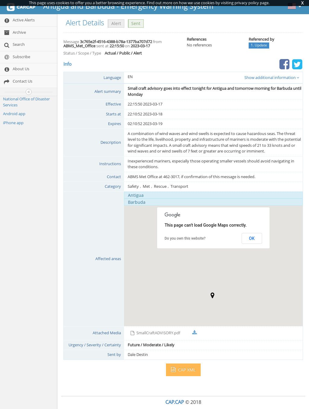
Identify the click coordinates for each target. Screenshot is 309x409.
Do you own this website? (185, 238)
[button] (212, 295)
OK (252, 238)
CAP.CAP (174, 402)
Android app (14, 113)
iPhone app (13, 122)
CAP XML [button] (183, 370)
